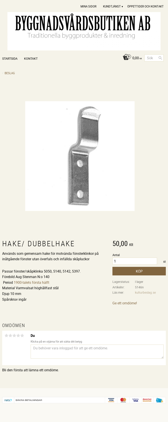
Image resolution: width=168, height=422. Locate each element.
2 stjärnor (10, 336)
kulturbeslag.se (145, 292)
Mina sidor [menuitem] (88, 6)
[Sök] (160, 58)
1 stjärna (6, 336)
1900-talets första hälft (31, 282)
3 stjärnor (14, 336)
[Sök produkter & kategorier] (154, 57)
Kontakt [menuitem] (31, 58)
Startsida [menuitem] (10, 58)
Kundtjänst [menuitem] (112, 6)
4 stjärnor (18, 336)
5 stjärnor (22, 336)
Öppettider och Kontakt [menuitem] (145, 6)
